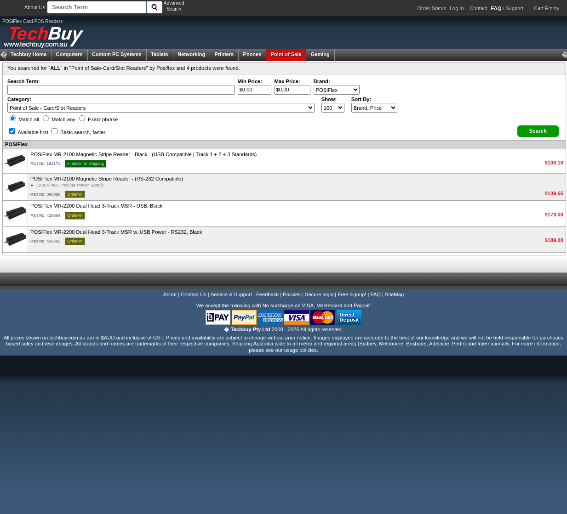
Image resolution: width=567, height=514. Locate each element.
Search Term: (23, 81)
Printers (224, 54)
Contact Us (193, 294)
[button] (538, 131)
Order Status (432, 8)
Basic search (79, 132)
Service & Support (231, 294)
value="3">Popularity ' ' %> (374, 108)
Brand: (322, 81)
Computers (69, 54)
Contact (478, 8)
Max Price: (287, 81)
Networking (191, 54)
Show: (329, 99)
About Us (34, 7)
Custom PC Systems (117, 54)
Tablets (159, 54)
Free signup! (352, 294)
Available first (28, 132)
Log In (457, 8)
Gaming (320, 54)
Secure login (319, 294)
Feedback (267, 294)
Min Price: (250, 81)
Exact (98, 119)
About (170, 294)
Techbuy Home (28, 54)
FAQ (376, 294)
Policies (292, 294)
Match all (24, 119)
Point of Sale (286, 54)
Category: (19, 99)
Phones (252, 54)
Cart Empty (546, 8)
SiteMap (394, 294)
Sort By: (361, 99)
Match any (59, 119)
